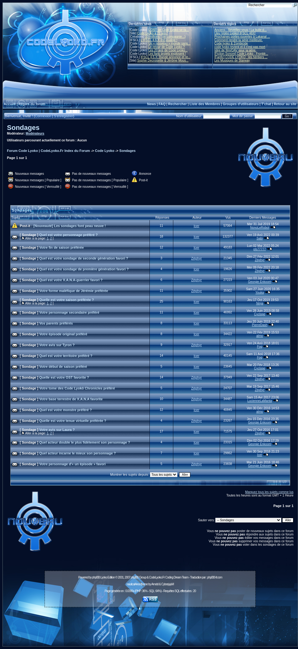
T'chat (266, 104)
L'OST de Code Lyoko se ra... (168, 30)
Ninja (259, 303)
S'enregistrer (63, 116)
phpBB (96, 577)
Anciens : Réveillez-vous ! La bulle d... (240, 30)
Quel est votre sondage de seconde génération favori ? (83, 258)
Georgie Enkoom (259, 281)
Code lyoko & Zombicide (231, 43)
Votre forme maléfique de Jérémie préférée (73, 291)
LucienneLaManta (259, 400)
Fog (259, 346)
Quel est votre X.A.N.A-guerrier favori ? (71, 280)
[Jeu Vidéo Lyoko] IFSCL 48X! (235, 33)
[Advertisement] (150, 623)
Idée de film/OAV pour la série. (235, 50)
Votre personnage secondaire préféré (69, 312)
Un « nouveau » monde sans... (169, 43)
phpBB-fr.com (214, 577)
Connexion (43, 116)
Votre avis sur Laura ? (57, 430)
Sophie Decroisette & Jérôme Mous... (162, 60)
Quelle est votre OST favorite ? (64, 377)
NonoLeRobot (259, 227)
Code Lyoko (104, 151)
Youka (259, 292)
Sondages (23, 127)
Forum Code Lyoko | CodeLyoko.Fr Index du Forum (48, 151)
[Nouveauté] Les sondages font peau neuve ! (69, 226)
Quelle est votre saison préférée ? (66, 300)
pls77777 (259, 249)
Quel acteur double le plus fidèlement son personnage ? (84, 442)
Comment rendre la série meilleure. (238, 40)
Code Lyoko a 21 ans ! (152, 33)
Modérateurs (35, 133)
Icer (196, 226)
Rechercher (177, 104)
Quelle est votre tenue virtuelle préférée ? (72, 421)
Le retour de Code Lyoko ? (166, 47)
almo (259, 335)
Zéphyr (196, 258)
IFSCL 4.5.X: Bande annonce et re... (165, 57)
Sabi (260, 238)
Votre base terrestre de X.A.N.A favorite (71, 399)
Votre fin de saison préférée (61, 247)
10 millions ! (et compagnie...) (165, 36)
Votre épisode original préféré (63, 334)
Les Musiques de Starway (232, 60)
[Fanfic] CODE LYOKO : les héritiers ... (241, 57)
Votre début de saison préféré (63, 366)
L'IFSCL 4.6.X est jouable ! (158, 40)
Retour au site (285, 104)
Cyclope (259, 314)
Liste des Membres (204, 104)
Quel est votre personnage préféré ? (68, 235)
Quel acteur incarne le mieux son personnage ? (77, 453)
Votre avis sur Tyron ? (57, 345)
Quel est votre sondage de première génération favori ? (84, 269)
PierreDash (259, 325)
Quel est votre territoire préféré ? (66, 356)
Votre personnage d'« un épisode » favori (72, 464)
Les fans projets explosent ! (167, 53)
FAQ (162, 104)
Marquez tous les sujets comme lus (269, 492)
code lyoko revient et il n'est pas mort (239, 47)
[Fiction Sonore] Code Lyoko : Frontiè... (241, 53)
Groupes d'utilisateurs (241, 104)
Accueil (10, 104)
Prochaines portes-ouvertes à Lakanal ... (242, 36)
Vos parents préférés (56, 323)
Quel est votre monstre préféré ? (65, 410)
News (151, 104)
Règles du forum (31, 104)
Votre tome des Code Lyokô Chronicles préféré (77, 388)
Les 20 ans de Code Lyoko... (168, 50)
